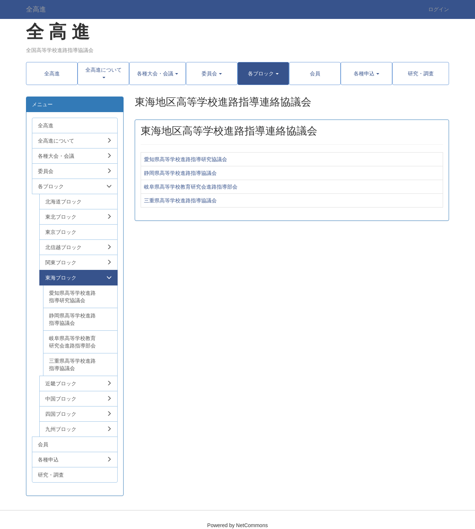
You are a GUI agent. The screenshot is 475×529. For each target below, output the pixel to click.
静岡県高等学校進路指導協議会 (180, 173)
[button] (103, 73)
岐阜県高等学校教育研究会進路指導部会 (191, 187)
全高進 (36, 9)
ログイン (438, 9)
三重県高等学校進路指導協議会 (180, 200)
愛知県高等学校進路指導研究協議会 (185, 159)
